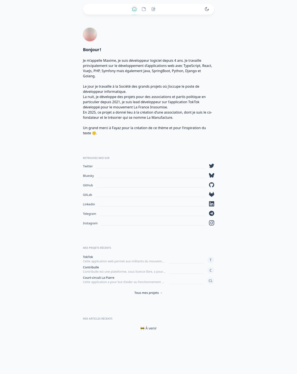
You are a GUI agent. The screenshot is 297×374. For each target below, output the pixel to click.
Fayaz (116, 127)
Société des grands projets (140, 86)
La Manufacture (159, 117)
